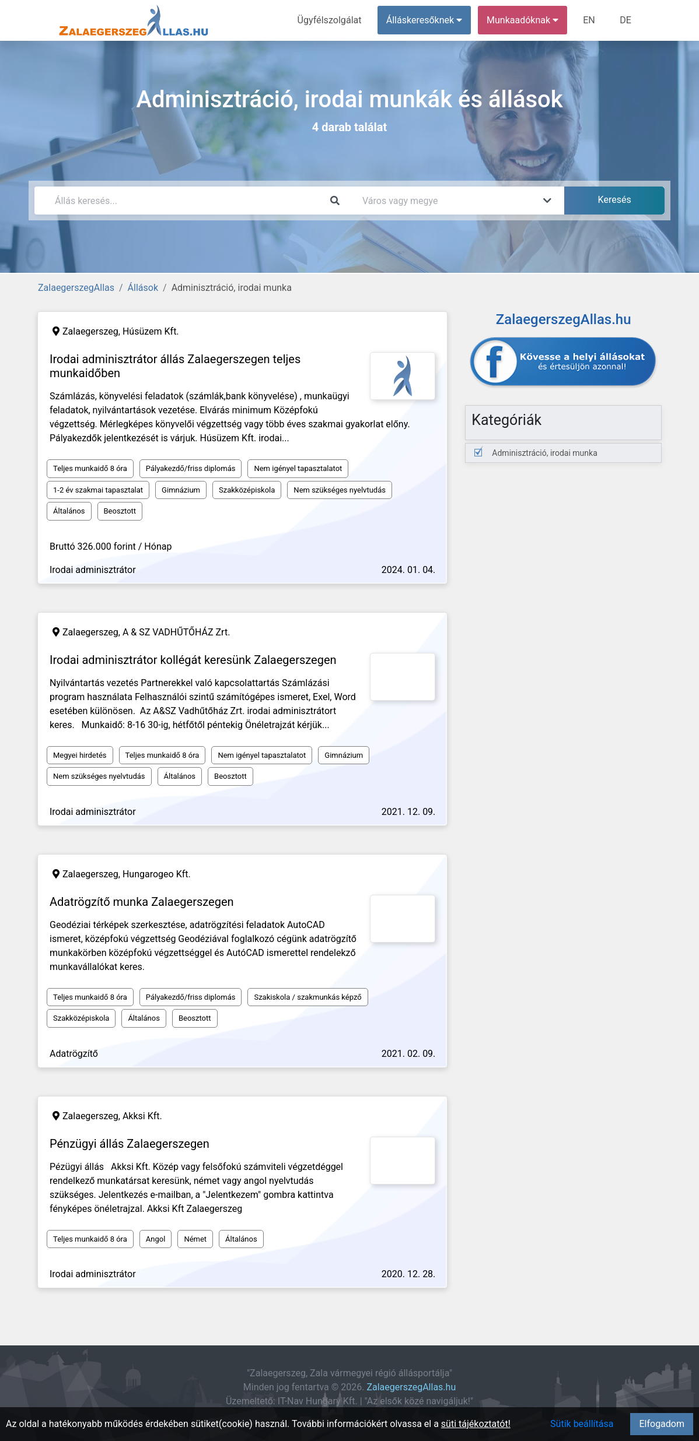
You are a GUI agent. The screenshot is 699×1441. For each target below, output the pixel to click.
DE (625, 20)
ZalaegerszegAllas (76, 287)
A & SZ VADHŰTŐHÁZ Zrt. (176, 632)
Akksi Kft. (142, 1116)
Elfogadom (661, 1423)
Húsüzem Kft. (151, 331)
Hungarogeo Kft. (157, 874)
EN (589, 20)
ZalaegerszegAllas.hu (411, 1387)
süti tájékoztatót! (476, 1423)
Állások (143, 287)
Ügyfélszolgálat (330, 20)
